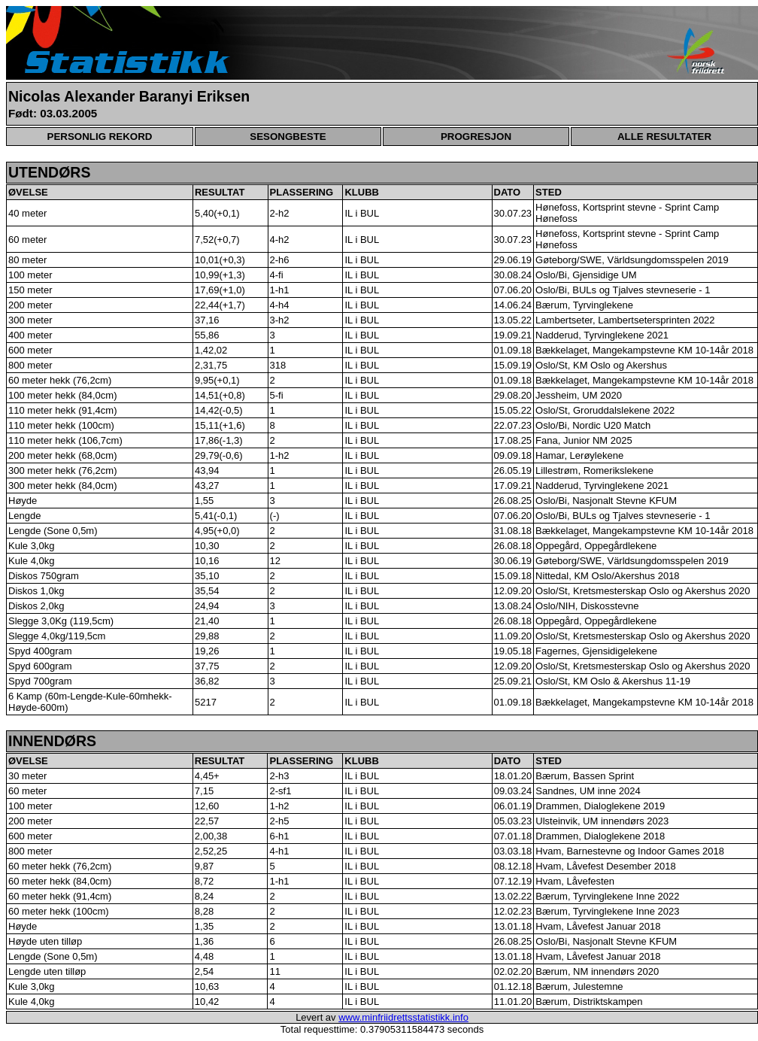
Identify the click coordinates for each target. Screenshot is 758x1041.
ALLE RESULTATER (664, 136)
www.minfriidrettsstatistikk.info (403, 1017)
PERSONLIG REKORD (100, 136)
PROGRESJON (476, 136)
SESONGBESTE (288, 136)
